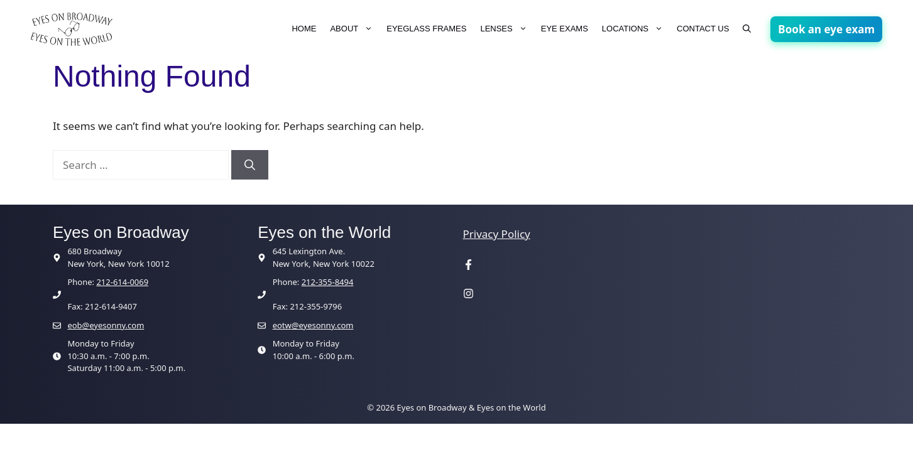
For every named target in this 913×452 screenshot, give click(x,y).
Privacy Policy (496, 234)
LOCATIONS (636, 29)
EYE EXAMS (564, 28)
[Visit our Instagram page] (468, 295)
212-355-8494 (328, 282)
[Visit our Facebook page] (468, 266)
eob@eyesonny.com (105, 325)
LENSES (506, 29)
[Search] (249, 165)
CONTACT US (703, 28)
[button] (747, 29)
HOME (304, 28)
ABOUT (355, 29)
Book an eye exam (826, 29)
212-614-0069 (122, 282)
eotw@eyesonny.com (313, 325)
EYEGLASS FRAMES (426, 28)
